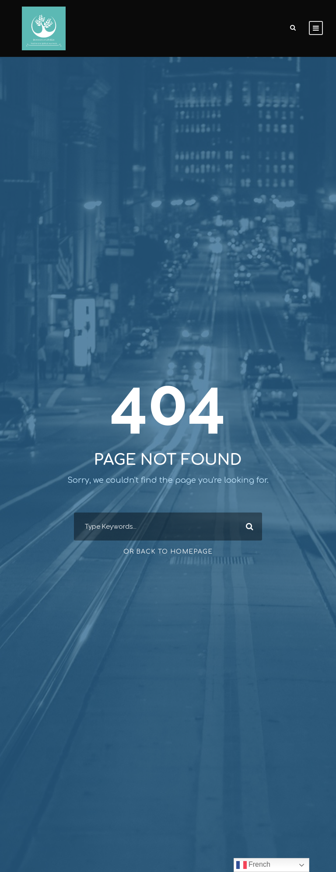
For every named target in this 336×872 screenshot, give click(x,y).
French (253, 865)
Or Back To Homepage (168, 551)
